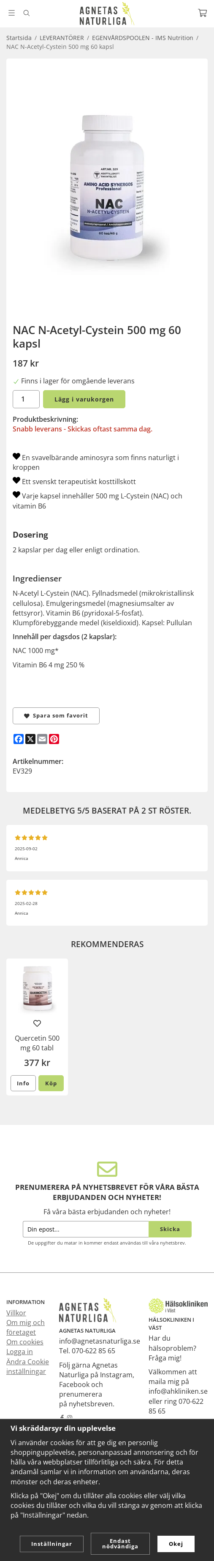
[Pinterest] (54, 739)
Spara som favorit (56, 715)
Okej (176, 1544)
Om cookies (24, 1342)
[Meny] (11, 12)
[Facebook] (18, 739)
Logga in (19, 1351)
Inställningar (51, 1544)
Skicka (170, 1229)
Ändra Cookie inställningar (27, 1366)
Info (23, 1083)
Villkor (16, 1312)
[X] (30, 739)
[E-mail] (42, 739)
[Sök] (26, 13)
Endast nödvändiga (120, 1543)
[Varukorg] (202, 12)
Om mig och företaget (25, 1327)
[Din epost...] (86, 1229)
